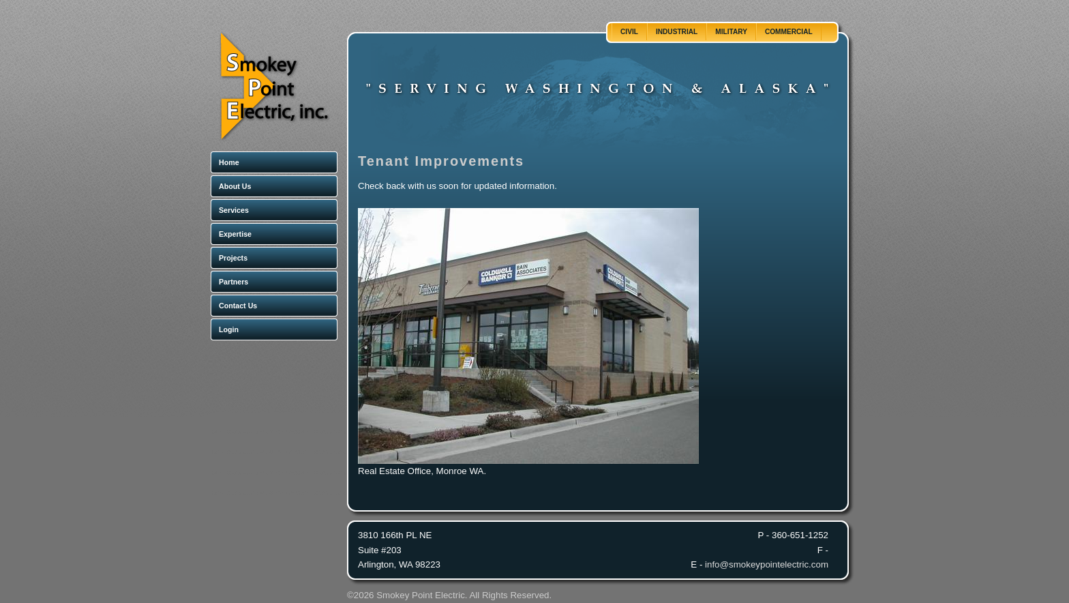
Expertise (235, 234)
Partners (233, 282)
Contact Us (238, 306)
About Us (235, 186)
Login (229, 329)
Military (731, 31)
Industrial (676, 31)
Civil (629, 31)
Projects (233, 258)
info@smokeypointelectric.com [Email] (766, 564)
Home (229, 162)
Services (234, 210)
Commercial (789, 31)
